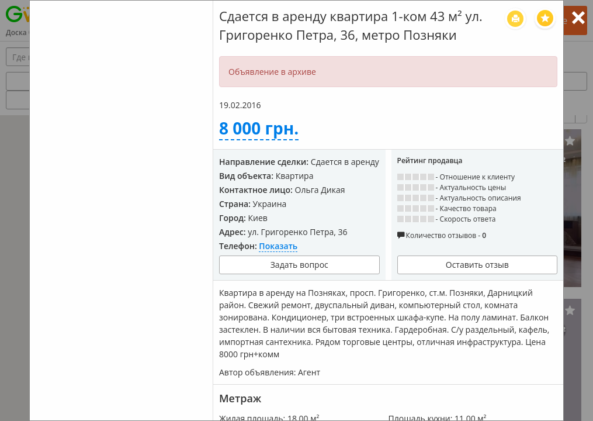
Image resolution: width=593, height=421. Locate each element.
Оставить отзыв (477, 264)
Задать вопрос (299, 264)
